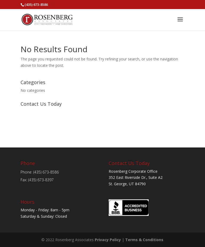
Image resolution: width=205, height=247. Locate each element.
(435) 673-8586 (36, 4)
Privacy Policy (108, 239)
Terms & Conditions (144, 239)
